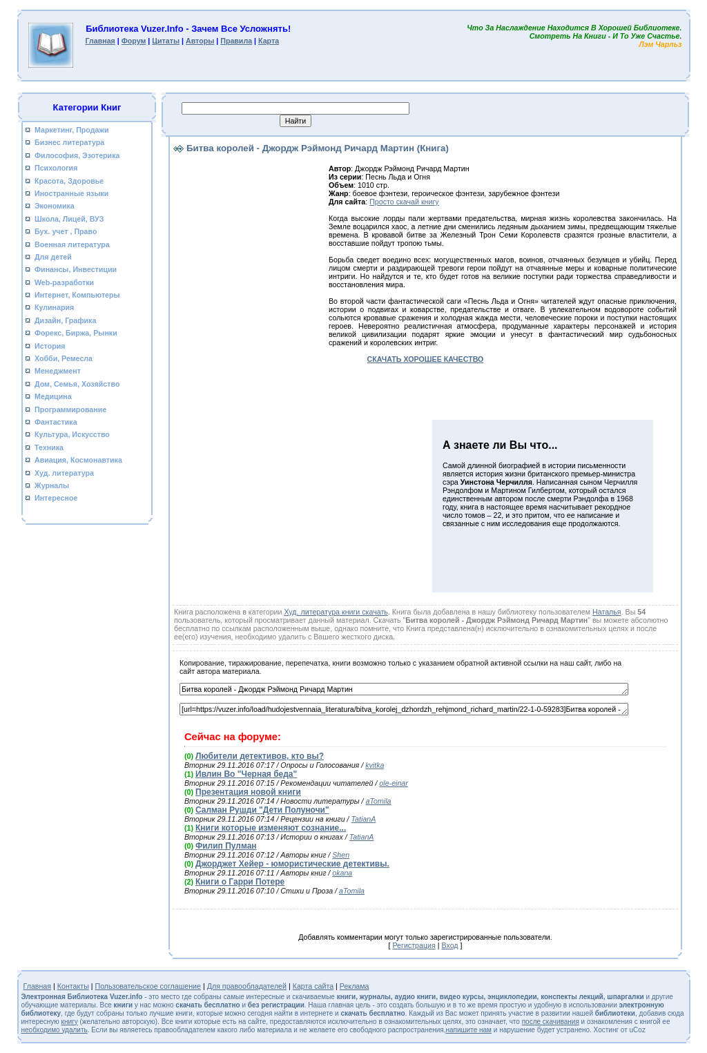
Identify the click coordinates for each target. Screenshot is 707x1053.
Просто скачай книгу (404, 201)
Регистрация (413, 945)
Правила (236, 41)
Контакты (73, 986)
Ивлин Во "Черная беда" (246, 774)
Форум (134, 41)
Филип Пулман (226, 846)
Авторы (200, 41)
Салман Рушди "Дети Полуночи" (262, 810)
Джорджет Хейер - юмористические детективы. (292, 864)
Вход (449, 945)
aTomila (378, 801)
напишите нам (469, 1030)
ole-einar (393, 783)
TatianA (363, 819)
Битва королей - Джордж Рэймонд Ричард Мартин (404, 689)
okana (342, 873)
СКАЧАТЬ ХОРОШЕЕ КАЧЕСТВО (425, 359)
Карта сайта (313, 986)
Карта (268, 41)
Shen (340, 855)
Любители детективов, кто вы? (259, 756)
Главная (100, 41)
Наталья (606, 612)
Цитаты (166, 41)
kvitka (374, 765)
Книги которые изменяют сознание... (270, 828)
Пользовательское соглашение (148, 986)
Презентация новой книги (248, 792)
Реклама (354, 986)
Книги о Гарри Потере (239, 882)
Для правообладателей (247, 986)
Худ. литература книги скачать (335, 612)
